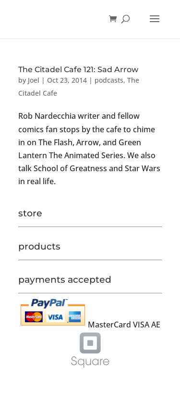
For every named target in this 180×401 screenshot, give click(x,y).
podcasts (109, 80)
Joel (33, 80)
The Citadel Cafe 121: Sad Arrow (78, 69)
